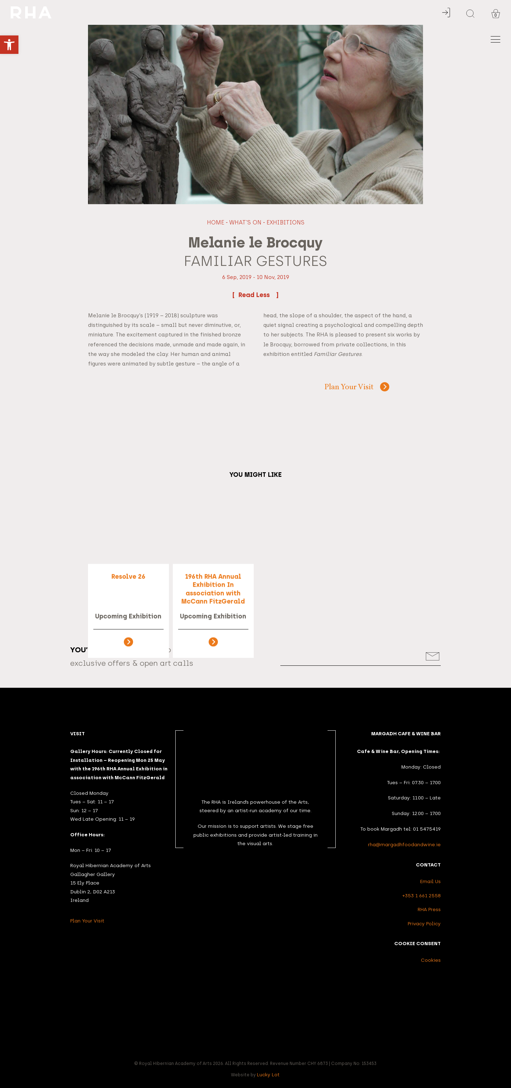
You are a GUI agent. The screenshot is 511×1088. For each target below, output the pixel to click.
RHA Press (429, 909)
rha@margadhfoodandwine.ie (404, 844)
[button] (9, 44)
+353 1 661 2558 (421, 895)
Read (255, 294)
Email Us (430, 881)
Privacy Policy (424, 923)
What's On (245, 222)
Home (215, 222)
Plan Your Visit (349, 387)
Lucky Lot (268, 1074)
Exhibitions (285, 222)
